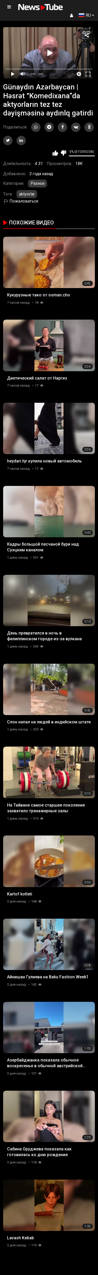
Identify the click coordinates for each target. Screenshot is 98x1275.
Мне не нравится (63, 153)
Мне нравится (55, 153)
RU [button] (85, 15)
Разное (38, 183)
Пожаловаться (20, 201)
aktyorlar (27, 194)
